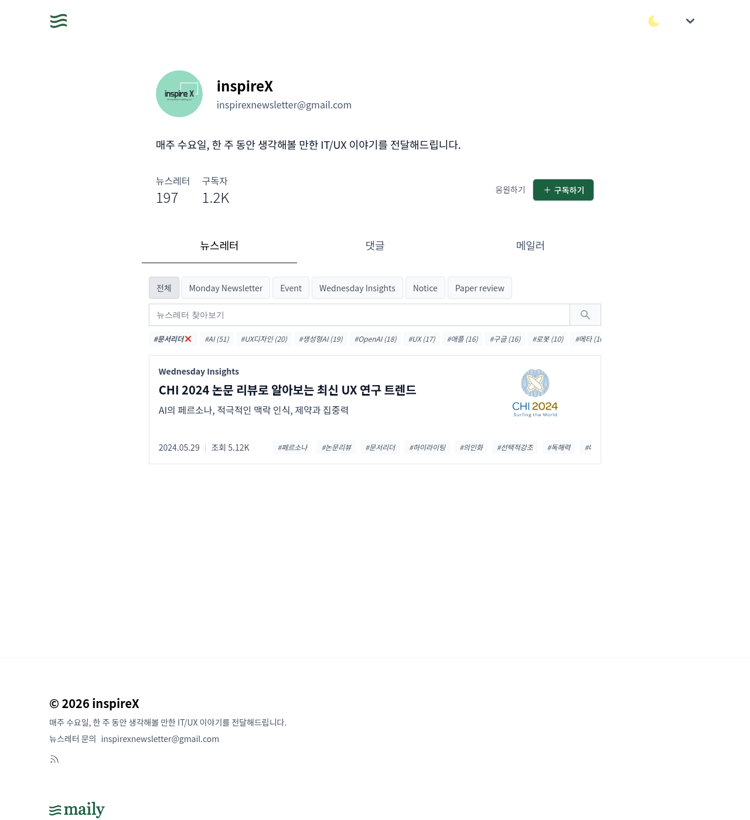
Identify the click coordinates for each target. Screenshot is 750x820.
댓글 (374, 245)
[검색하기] (585, 315)
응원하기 (510, 189)
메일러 (531, 245)
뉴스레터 (219, 245)
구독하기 (564, 190)
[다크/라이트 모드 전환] (654, 21)
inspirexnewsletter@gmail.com (160, 738)
